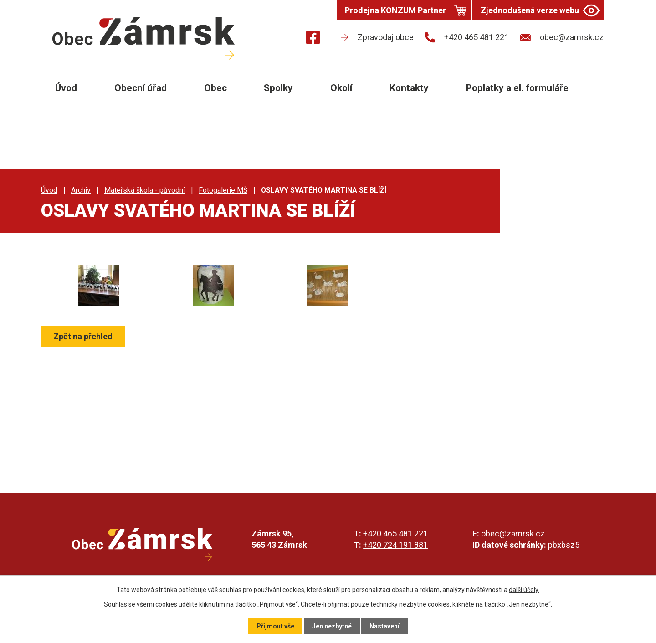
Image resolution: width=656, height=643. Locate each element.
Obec (215, 87)
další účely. (524, 589)
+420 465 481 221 (395, 533)
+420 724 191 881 (395, 545)
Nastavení (384, 626)
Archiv (81, 190)
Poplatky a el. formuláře (517, 87)
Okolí (341, 87)
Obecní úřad (140, 87)
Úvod (66, 87)
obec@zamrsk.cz (513, 533)
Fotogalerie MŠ (223, 190)
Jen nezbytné (332, 626)
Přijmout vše (275, 626)
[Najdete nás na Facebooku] (313, 39)
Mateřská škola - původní (144, 190)
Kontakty (409, 87)
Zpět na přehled (83, 336)
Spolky (278, 87)
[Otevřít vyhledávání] (597, 95)
